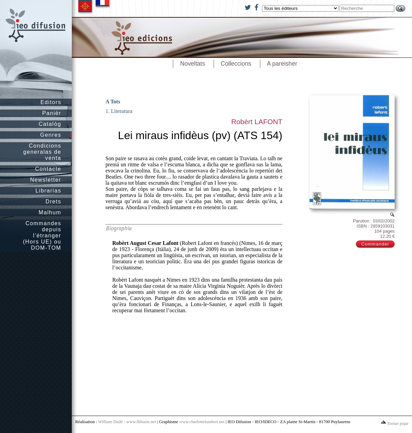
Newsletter (45, 180)
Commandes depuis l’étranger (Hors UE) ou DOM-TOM (42, 235)
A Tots (112, 101)
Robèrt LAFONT (256, 122)
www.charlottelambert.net (202, 421)
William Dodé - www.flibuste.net (127, 421)
